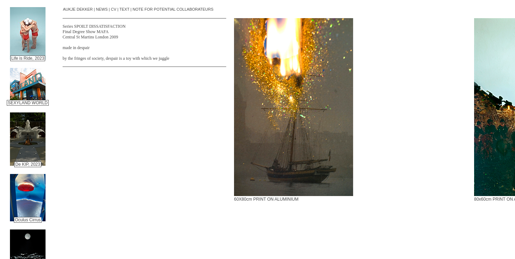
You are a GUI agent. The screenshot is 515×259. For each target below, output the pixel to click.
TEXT (124, 9)
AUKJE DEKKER (78, 9)
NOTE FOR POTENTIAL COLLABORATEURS (173, 9)
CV (113, 9)
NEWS (102, 9)
